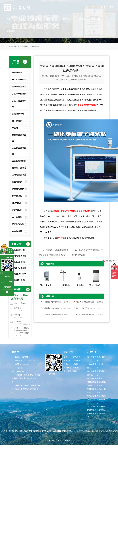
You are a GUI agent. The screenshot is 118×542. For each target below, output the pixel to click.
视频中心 (74, 17)
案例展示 (59, 17)
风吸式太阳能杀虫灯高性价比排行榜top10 (22, 268)
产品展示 (30, 17)
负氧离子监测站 (19, 167)
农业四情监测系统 (19, 103)
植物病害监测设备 (19, 137)
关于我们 (19, 29)
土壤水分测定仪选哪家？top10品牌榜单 (22, 262)
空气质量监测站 (19, 174)
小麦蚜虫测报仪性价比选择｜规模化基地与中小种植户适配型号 (22, 280)
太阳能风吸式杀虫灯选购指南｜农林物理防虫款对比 (22, 256)
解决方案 (44, 17)
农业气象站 (17, 72)
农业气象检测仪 (19, 93)
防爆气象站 (17, 210)
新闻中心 (89, 17)
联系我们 (34, 29)
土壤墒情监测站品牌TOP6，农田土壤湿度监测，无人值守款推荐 (22, 250)
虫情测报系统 (18, 113)
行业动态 (35, 46)
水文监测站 (17, 217)
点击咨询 (7, 287)
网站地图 (67, 371)
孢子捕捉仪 (17, 120)
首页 (17, 17)
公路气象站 (17, 202)
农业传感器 (17, 231)
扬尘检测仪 (17, 195)
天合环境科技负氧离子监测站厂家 (79, 76)
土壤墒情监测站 (19, 86)
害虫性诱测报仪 (19, 160)
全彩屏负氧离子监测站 (87, 105)
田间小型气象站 (19, 79)
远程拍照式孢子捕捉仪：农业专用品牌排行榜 (22, 274)
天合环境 (60, 238)
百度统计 (76, 371)
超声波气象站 (18, 224)
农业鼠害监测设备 (19, 150)
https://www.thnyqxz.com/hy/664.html (71, 79)
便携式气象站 (18, 188)
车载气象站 (17, 181)
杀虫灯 (15, 127)
